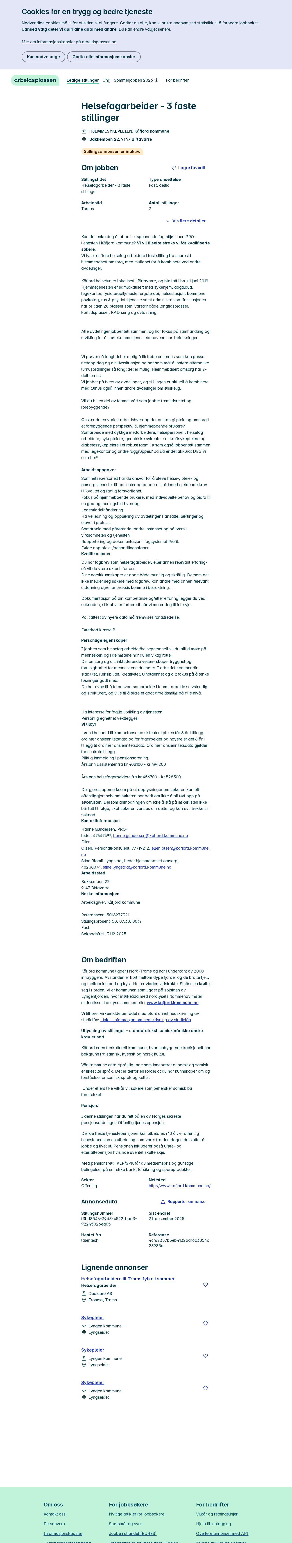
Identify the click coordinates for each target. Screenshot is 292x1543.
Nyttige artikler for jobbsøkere (136, 1514)
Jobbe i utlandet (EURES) (133, 1533)
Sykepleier (92, 1317)
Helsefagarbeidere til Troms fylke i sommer (128, 1278)
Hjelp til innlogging (213, 1523)
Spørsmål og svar (125, 1523)
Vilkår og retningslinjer (217, 1514)
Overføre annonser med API (222, 1533)
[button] (183, 1201)
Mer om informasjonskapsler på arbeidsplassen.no (69, 41)
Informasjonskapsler (63, 1533)
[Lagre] (205, 1284)
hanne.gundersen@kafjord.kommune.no (150, 835)
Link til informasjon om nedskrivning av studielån (145, 1019)
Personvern (54, 1523)
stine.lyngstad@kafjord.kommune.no (137, 867)
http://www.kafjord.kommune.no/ (180, 1185)
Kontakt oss (55, 1514)
